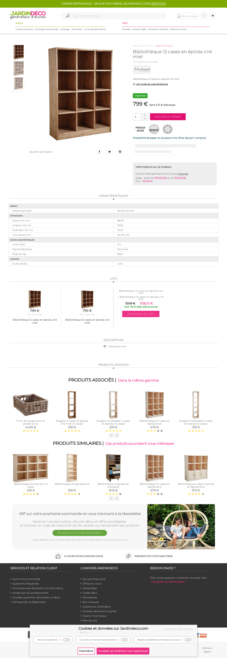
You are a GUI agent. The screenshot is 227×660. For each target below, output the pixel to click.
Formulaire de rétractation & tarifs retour (37, 590)
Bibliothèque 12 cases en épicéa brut (155, 423)
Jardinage (65, 31)
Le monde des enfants (95, 31)
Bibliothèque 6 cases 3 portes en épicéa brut (196, 487)
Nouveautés (89, 599)
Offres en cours (91, 585)
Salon (149, 45)
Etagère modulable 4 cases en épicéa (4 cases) (113, 423)
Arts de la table (139, 31)
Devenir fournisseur (94, 617)
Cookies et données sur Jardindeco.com (113, 628)
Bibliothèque (164, 45)
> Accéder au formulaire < (168, 583)
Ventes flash (89, 590)
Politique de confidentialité (29, 604)
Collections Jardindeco (96, 608)
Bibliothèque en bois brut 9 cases (31, 487)
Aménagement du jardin (47, 31)
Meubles (126, 31)
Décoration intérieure (158, 31)
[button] (144, 115)
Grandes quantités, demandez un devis (36, 599)
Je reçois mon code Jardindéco (79, 535)
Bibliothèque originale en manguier (113, 487)
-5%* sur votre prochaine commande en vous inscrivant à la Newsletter (79, 515)
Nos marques (90, 604)
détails (86, 632)
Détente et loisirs (178, 31)
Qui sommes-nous (93, 581)
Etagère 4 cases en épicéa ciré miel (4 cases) (72, 423)
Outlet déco (89, 594)
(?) (60, 639)
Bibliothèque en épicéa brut (72, 486)
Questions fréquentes (25, 585)
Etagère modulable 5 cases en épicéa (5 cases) (196, 423)
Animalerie (77, 31)
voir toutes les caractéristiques (150, 84)
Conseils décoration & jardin (99, 613)
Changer (183, 173)
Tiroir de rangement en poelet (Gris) (30, 423)
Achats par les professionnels (30, 594)
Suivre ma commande (26, 581)
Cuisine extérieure (24, 31)
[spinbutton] (140, 116)
